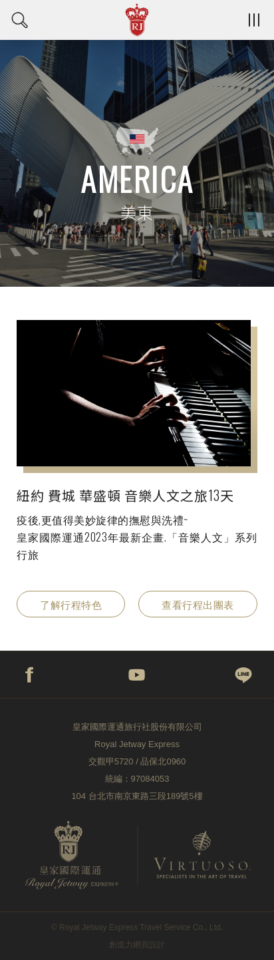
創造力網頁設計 (137, 944)
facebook (30, 674)
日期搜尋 (20, 20)
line (244, 674)
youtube (137, 674)
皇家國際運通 (137, 20)
